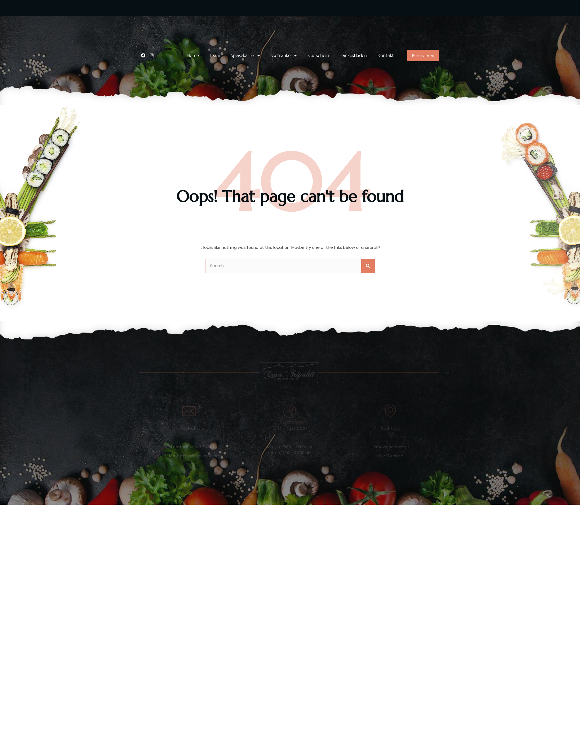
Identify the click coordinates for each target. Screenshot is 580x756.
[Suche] (368, 266)
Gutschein (318, 55)
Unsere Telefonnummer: (174, 19)
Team (214, 55)
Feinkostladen (353, 55)
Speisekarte (246, 55)
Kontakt (385, 55)
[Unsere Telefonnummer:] (144, 23)
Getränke (284, 55)
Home (193, 55)
